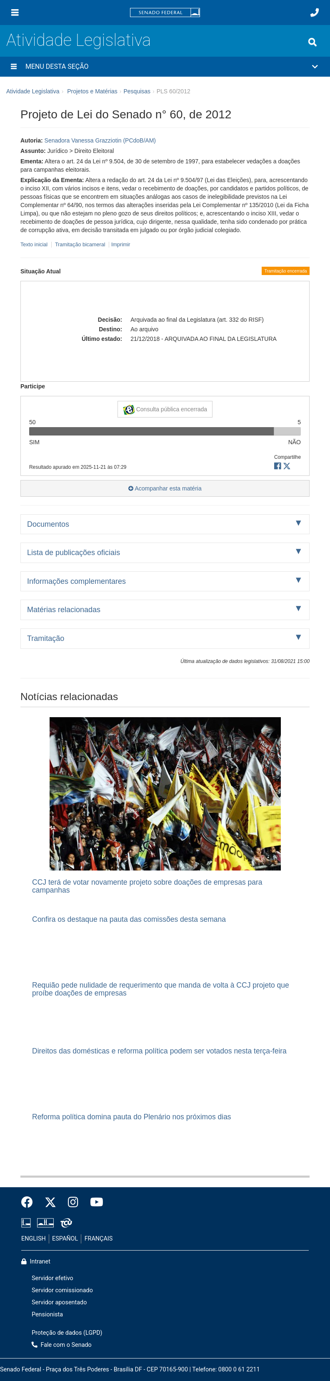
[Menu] (15, 13)
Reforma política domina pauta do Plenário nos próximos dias (131, 1117)
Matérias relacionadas (63, 609)
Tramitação (45, 638)
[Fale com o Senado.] (314, 13)
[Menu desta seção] (13, 67)
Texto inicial (34, 245)
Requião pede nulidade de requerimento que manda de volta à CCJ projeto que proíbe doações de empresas (160, 989)
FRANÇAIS (99, 1238)
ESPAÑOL (65, 1238)
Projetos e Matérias (92, 91)
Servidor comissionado (62, 1290)
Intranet (35, 1261)
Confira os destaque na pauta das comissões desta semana (129, 919)
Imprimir (120, 245)
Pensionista (47, 1314)
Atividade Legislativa (78, 40)
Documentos (48, 524)
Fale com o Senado (62, 1344)
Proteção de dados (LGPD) (67, 1332)
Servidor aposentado (59, 1302)
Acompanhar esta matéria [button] (164, 488)
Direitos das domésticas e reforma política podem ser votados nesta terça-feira (159, 1051)
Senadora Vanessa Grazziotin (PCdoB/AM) (100, 140)
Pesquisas (136, 91)
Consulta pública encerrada (165, 410)
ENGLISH (33, 1238)
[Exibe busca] (312, 42)
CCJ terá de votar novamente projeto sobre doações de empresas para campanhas (147, 886)
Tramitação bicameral (80, 245)
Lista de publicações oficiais (73, 552)
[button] (165, 67)
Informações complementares (76, 581)
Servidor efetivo (52, 1278)
